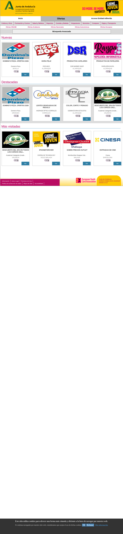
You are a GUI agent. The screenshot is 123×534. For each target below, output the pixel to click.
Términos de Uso (26, 181)
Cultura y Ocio (6, 23)
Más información (101, 525)
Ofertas (61, 18)
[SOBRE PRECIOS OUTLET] (77, 151)
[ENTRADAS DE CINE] (107, 151)
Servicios (86, 23)
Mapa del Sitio (27, 183)
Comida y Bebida (62, 23)
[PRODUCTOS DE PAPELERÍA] (107, 62)
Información (5, 181)
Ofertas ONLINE (11, 27)
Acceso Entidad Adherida (101, 18)
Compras (95, 23)
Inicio (20, 18)
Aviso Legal (15, 181)
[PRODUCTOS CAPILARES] (77, 62)
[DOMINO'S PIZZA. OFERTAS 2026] (15, 62)
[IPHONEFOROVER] (46, 151)
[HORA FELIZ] (46, 62)
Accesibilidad (39, 183)
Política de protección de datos (11, 183)
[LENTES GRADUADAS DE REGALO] (46, 106)
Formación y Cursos (22, 23)
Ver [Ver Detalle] (25, 74)
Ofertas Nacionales (57, 27)
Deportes (49, 23)
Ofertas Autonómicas (82, 27)
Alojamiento (75, 23)
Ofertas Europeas (106, 27)
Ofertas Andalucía (34, 27)
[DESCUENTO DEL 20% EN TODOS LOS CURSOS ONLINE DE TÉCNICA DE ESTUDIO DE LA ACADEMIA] (107, 106)
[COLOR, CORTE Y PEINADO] (77, 106)
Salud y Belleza (38, 23)
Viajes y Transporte (109, 23)
